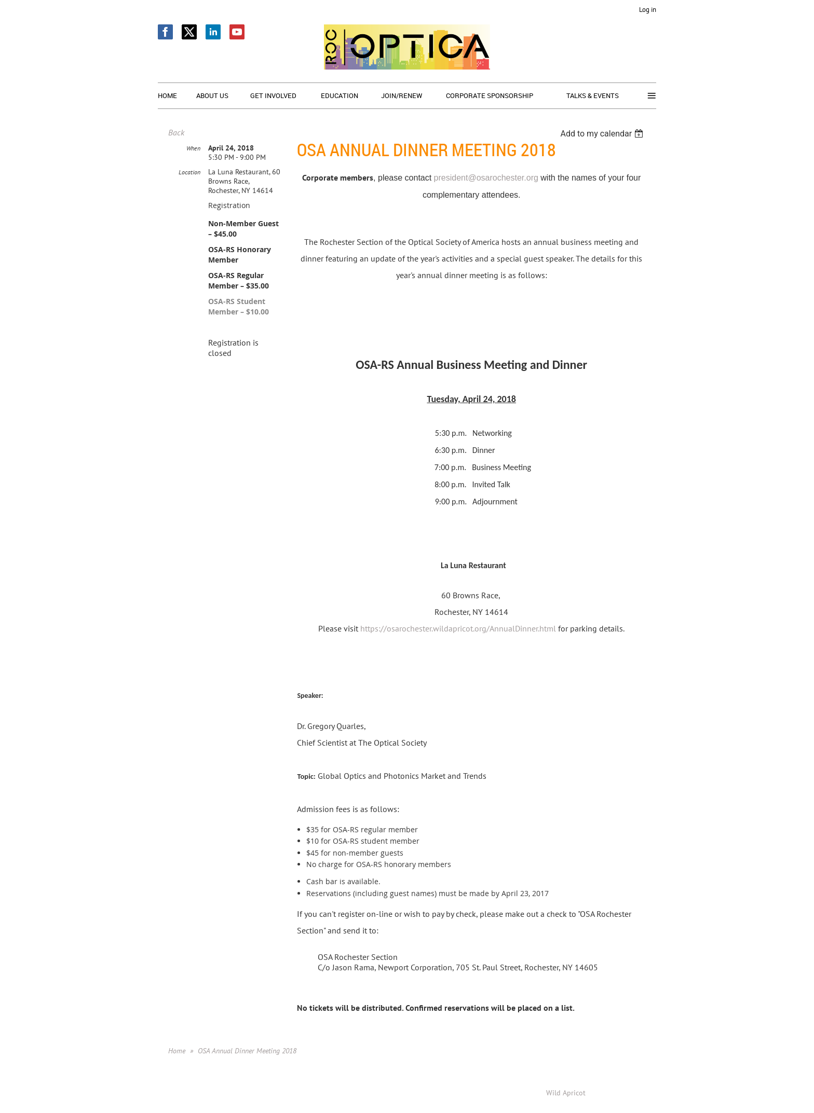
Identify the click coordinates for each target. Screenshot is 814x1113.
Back (176, 132)
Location (189, 172)
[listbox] (603, 133)
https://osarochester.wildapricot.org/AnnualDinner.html (459, 628)
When (193, 148)
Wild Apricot (566, 1092)
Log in (647, 9)
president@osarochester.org (486, 177)
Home (176, 1050)
